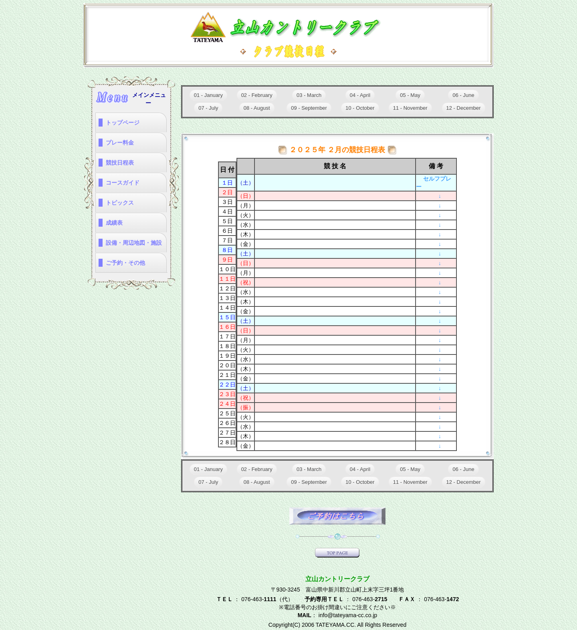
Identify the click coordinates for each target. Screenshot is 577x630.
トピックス (120, 202)
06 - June (463, 95)
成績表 (114, 222)
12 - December (463, 108)
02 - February (256, 95)
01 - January (208, 95)
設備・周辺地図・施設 (134, 243)
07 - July (208, 108)
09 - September (309, 108)
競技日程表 (120, 162)
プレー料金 (120, 142)
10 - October (359, 108)
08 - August (257, 108)
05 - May (410, 95)
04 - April (360, 95)
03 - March (309, 95)
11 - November (410, 108)
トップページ (122, 122)
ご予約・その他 (125, 263)
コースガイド (122, 182)
